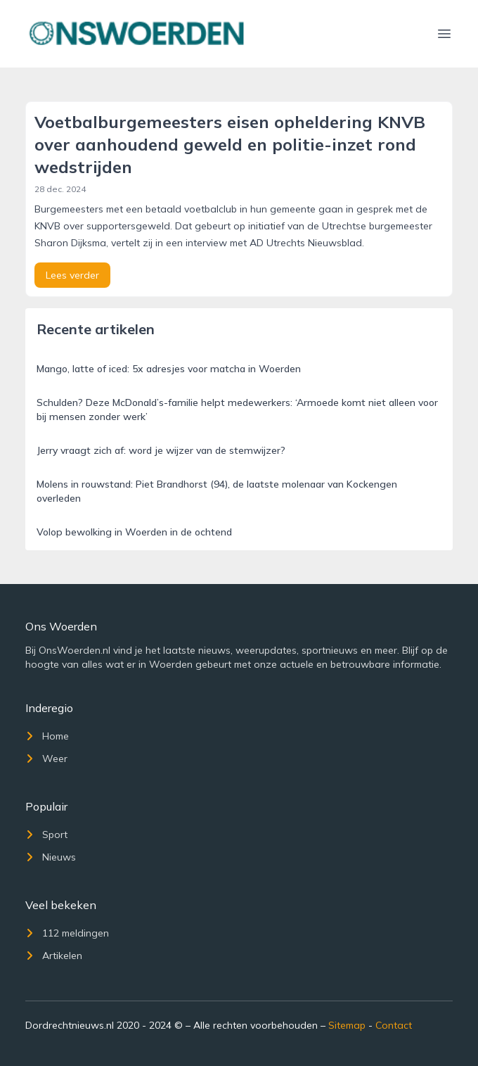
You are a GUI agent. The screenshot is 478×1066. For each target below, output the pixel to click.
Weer (46, 758)
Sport (46, 834)
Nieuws (50, 857)
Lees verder (72, 275)
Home (47, 736)
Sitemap (347, 1025)
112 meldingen (67, 933)
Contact (393, 1025)
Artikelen (53, 955)
